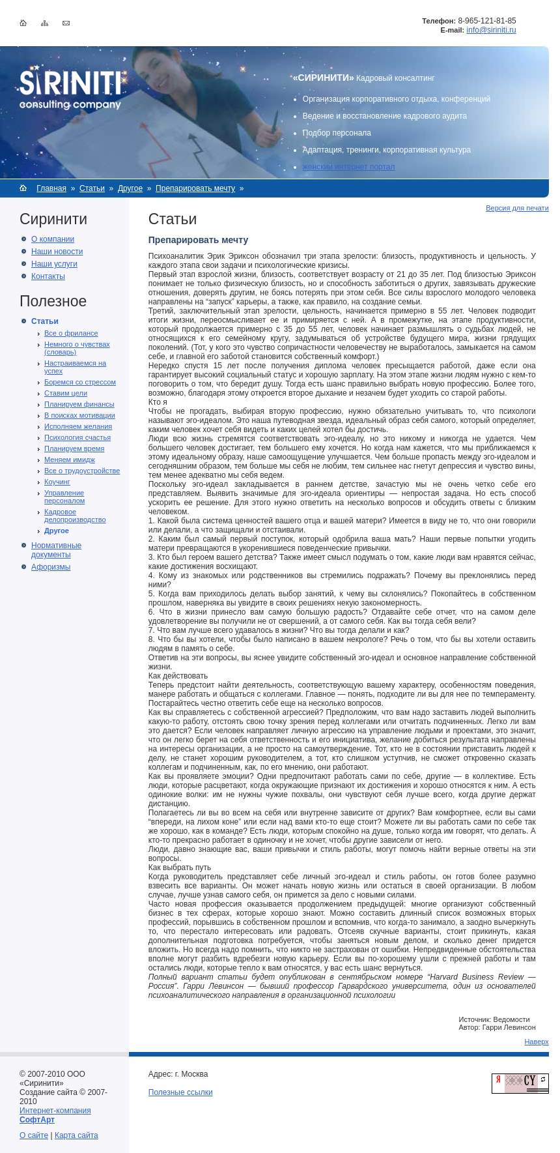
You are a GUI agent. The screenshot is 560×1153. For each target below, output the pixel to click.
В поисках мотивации (79, 415)
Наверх (536, 1041)
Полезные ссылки (180, 1092)
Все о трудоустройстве (82, 470)
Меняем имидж (69, 459)
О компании (52, 239)
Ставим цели (65, 393)
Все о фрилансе (71, 333)
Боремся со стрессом (80, 382)
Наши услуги (54, 264)
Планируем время (74, 448)
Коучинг (57, 482)
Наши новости (57, 251)
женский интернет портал (349, 166)
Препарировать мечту (195, 188)
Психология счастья (77, 437)
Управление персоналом (64, 496)
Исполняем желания (78, 426)
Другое (130, 188)
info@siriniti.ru (491, 30)
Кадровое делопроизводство (75, 515)
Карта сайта (76, 1135)
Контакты (48, 276)
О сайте (34, 1135)
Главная (51, 188)
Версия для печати (517, 208)
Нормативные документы (56, 550)
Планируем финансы (79, 404)
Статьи (92, 188)
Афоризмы (50, 567)
